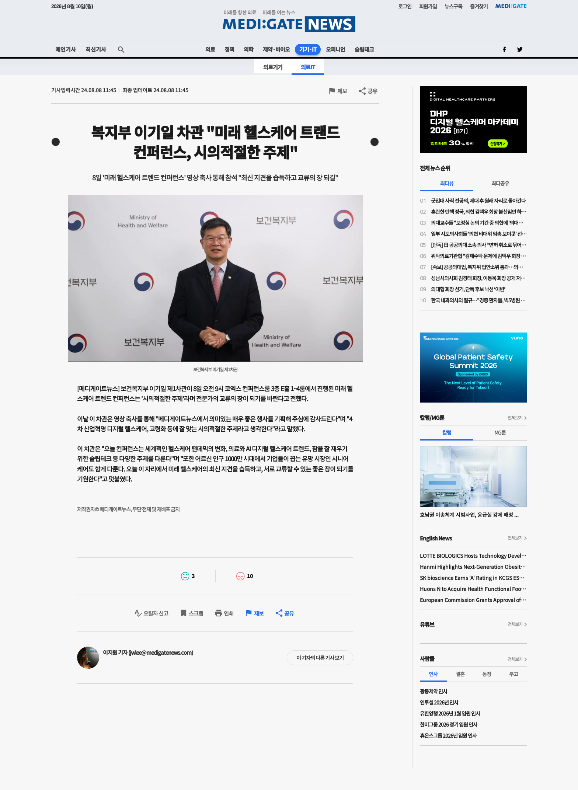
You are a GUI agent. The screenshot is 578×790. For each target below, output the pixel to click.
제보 (342, 91)
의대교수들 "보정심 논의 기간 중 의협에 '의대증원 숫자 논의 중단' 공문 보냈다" (479, 222)
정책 (229, 49)
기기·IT (307, 49)
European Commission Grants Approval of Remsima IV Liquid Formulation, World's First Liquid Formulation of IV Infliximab (473, 599)
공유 (372, 91)
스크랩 (196, 613)
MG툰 (500, 432)
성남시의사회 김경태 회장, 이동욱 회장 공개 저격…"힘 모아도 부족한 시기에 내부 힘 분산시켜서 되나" (479, 278)
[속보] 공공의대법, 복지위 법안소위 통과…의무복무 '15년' (479, 267)
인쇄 (228, 613)
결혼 (460, 674)
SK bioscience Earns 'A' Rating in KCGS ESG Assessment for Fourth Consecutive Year (473, 577)
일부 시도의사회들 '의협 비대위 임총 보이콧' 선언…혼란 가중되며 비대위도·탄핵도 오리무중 (479, 233)
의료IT (308, 67)
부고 (513, 674)
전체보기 (515, 417)
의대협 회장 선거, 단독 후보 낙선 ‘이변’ (468, 289)
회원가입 (428, 6)
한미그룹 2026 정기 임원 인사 (448, 724)
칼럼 (446, 432)
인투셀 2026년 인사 (439, 702)
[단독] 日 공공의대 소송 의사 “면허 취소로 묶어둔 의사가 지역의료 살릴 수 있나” (479, 244)
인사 (433, 674)
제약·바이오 (276, 49)
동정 (486, 674)
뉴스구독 (453, 6)
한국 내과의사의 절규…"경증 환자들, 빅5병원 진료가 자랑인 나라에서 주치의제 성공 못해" (479, 300)
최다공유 (500, 183)
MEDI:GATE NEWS (289, 21)
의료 (210, 49)
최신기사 (96, 49)
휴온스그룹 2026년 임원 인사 (448, 735)
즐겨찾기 (479, 6)
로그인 (404, 6)
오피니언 (335, 49)
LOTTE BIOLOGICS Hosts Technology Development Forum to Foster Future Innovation (473, 555)
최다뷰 (446, 183)
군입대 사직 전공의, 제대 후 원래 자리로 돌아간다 (478, 200)
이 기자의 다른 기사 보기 (320, 657)
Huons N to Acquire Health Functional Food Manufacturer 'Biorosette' (473, 588)
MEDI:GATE (511, 6)
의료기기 (272, 67)
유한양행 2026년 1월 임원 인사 (450, 713)
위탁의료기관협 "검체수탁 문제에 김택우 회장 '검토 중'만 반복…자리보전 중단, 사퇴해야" (479, 256)
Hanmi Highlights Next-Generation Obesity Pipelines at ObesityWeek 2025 (473, 566)
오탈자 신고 (155, 613)
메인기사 (65, 49)
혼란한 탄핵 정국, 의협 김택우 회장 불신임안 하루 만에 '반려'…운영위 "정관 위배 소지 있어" (479, 211)
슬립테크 (364, 49)
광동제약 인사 (433, 691)
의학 (248, 49)
